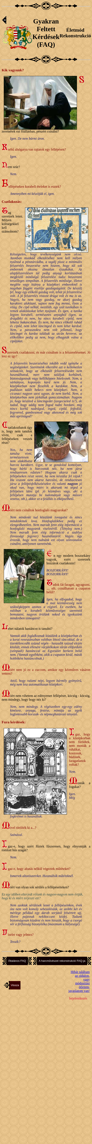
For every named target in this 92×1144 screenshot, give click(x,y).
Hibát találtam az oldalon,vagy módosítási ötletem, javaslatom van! (79, 981)
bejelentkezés (78, 998)
